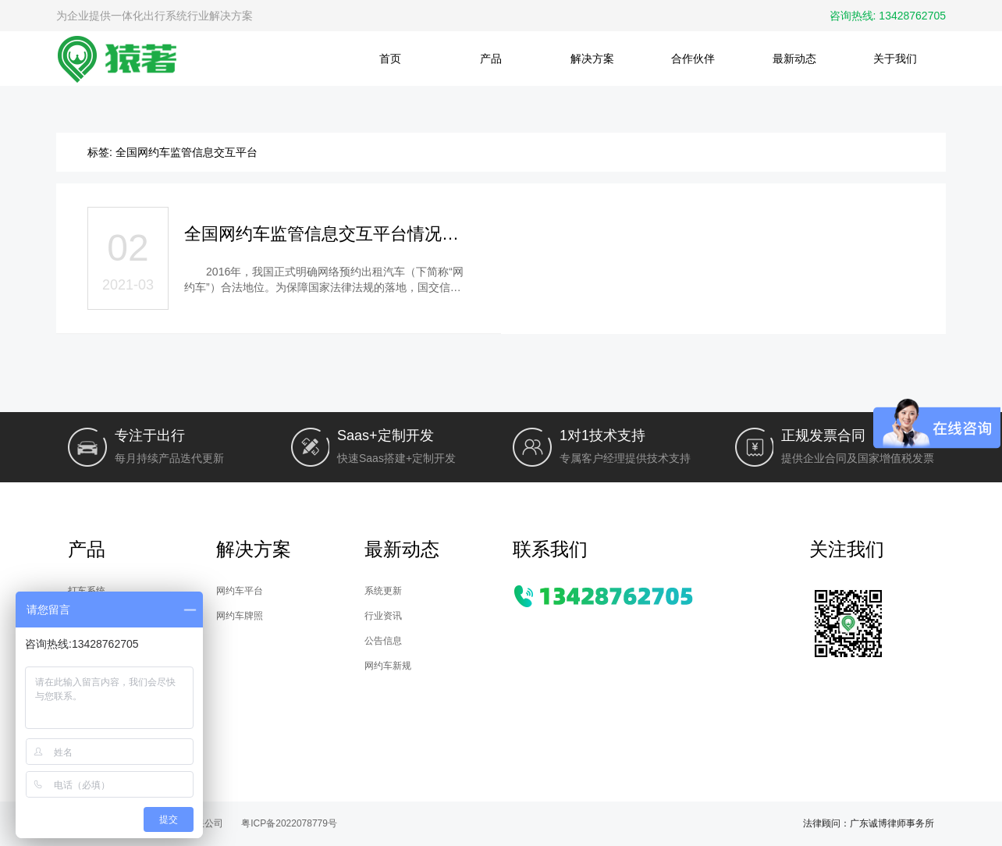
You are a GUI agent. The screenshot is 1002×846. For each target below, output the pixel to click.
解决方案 (592, 58)
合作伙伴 (693, 58)
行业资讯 (383, 615)
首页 (390, 58)
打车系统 (86, 590)
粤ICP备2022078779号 (289, 823)
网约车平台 (239, 590)
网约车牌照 (239, 615)
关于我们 (895, 58)
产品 (491, 58)
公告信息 (383, 640)
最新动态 (794, 58)
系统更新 (383, 590)
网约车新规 (387, 665)
